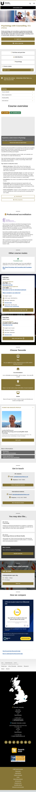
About (2, 668)
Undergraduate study (17, 7)
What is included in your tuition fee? (12, 292)
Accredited (5, 112)
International (5, 100)
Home (2, 662)
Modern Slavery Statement (18, 779)
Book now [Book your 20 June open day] (18, 583)
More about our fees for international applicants (14, 289)
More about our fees (8, 284)
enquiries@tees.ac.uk (18, 719)
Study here (4, 666)
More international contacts (18, 502)
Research (26, 666)
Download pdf (18, 196)
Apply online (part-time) (17, 338)
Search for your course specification (11, 457)
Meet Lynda (18, 440)
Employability (5, 97)
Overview (4, 89)
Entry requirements (7, 94)
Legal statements (18, 773)
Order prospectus (18, 199)
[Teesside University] (21, 689)
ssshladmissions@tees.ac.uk (21, 476)
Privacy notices (18, 771)
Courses (15, 662)
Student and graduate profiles (11, 407)
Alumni (7, 668)
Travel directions (18, 715)
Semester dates (8, 302)
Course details (5, 92)
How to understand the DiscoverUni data (13, 653)
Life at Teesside (12, 666)
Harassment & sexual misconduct (18, 787)
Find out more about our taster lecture (18, 142)
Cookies (18, 777)
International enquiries (18, 720)
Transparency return (18, 783)
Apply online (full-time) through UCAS (17, 309)
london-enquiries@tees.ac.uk (18, 736)
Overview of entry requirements (12, 306)
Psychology (18, 61)
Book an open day (19, 43)
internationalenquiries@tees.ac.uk (20, 494)
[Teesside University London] (24, 699)
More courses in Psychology (9, 453)
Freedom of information (18, 775)
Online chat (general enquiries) (18, 484)
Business (20, 666)
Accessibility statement (18, 785)
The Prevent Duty (18, 781)
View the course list (18, 553)
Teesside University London (18, 723)
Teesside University (5, 3)
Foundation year (15, 112)
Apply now (18, 39)
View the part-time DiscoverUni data (11, 651)
